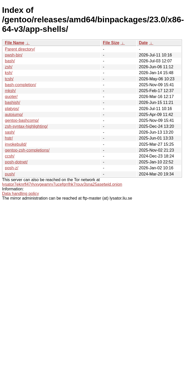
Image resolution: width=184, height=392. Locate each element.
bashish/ (12, 102)
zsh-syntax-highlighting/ (26, 126)
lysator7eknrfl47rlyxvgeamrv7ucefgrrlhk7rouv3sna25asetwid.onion (62, 184)
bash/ (10, 61)
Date (143, 43)
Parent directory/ (20, 49)
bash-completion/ (20, 85)
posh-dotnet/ (16, 162)
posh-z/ (11, 168)
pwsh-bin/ (13, 55)
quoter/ (11, 96)
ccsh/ (9, 156)
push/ (10, 174)
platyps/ (12, 108)
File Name (14, 43)
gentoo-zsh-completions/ (27, 150)
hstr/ (9, 138)
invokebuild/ (16, 144)
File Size (111, 43)
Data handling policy (20, 193)
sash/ (10, 132)
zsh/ (8, 67)
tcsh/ (9, 79)
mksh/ (10, 91)
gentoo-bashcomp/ (22, 120)
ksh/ (8, 73)
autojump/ (14, 114)
